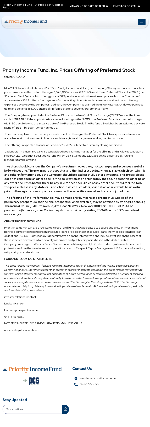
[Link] (25, 22)
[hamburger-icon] (142, 22)
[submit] (65, 409)
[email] (32, 409)
